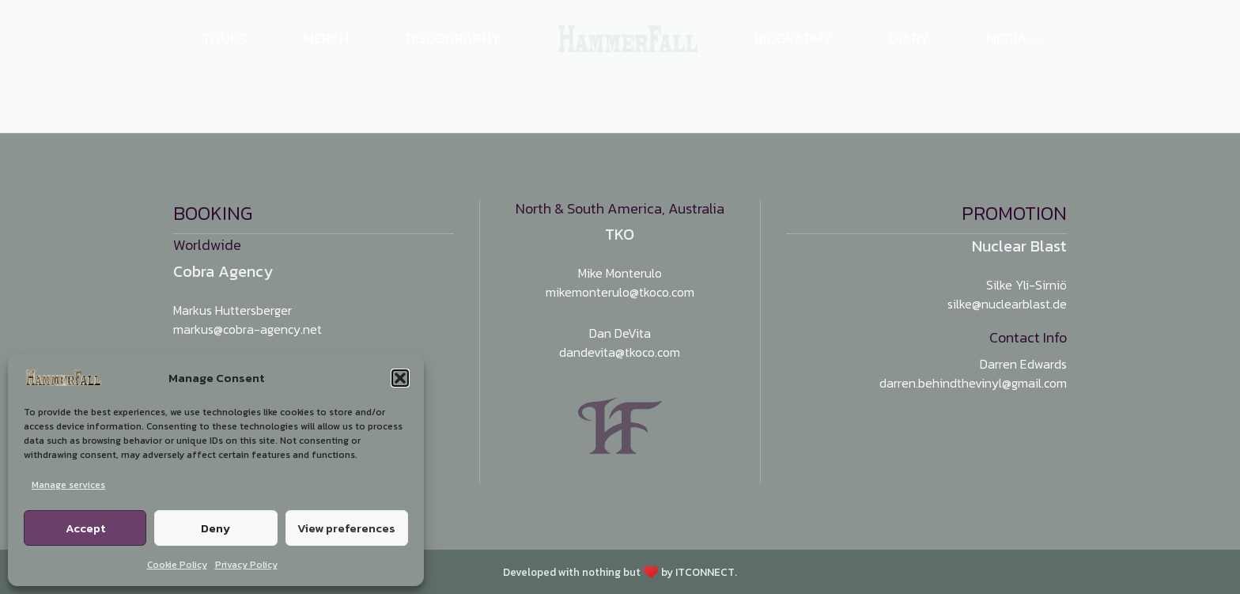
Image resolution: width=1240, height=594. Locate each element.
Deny (215, 528)
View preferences (346, 528)
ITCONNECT (705, 572)
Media (1006, 38)
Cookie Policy (177, 565)
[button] (400, 378)
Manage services (68, 485)
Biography (793, 38)
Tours (224, 38)
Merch (326, 38)
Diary (909, 38)
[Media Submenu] (1047, 39)
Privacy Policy (246, 565)
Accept (85, 528)
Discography (453, 38)
